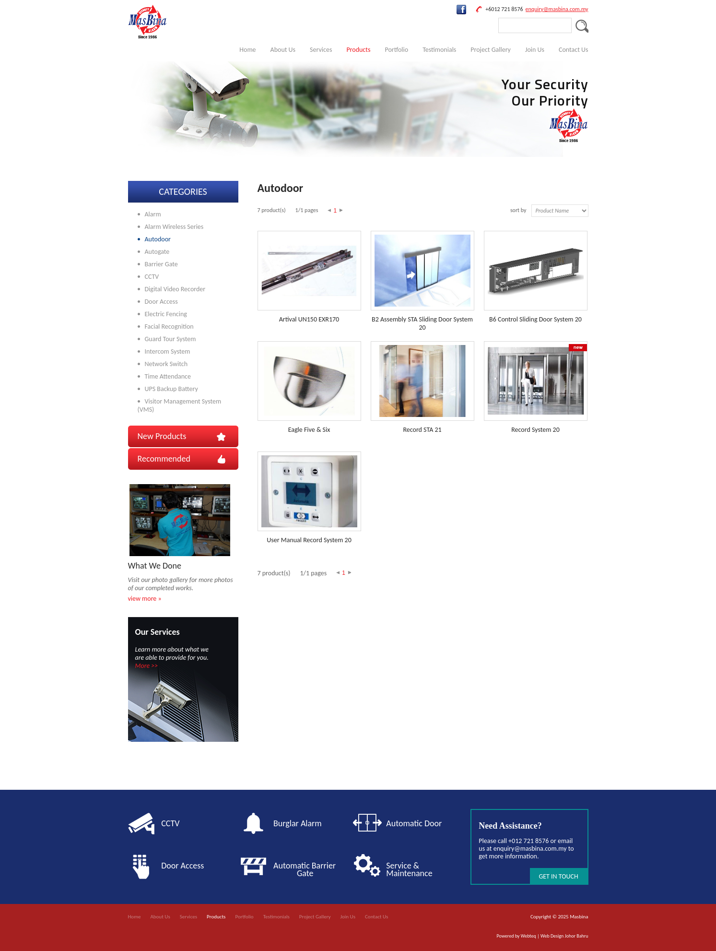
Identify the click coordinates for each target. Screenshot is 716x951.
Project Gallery (490, 50)
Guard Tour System (170, 339)
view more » (145, 598)
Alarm (153, 214)
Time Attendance (168, 376)
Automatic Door (414, 823)
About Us (283, 50)
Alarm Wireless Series (174, 227)
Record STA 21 (422, 430)
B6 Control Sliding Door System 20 (535, 319)
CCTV (152, 277)
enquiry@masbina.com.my (557, 9)
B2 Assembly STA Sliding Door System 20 (422, 323)
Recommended (164, 458)
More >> (146, 666)
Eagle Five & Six (309, 430)
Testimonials (439, 50)
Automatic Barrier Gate (306, 869)
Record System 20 (535, 430)
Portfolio (396, 50)
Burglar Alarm (297, 823)
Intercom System (167, 351)
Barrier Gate (161, 264)
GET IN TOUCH (558, 876)
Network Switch (166, 364)
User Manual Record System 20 (309, 540)
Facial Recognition (169, 326)
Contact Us (573, 50)
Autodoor (158, 239)
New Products (162, 436)
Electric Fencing (166, 314)
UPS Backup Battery (171, 389)
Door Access (161, 301)
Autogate (157, 252)
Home (247, 50)
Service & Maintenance (409, 869)
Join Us (534, 50)
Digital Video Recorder (175, 289)
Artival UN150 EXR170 (309, 319)
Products (358, 50)
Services (321, 50)
